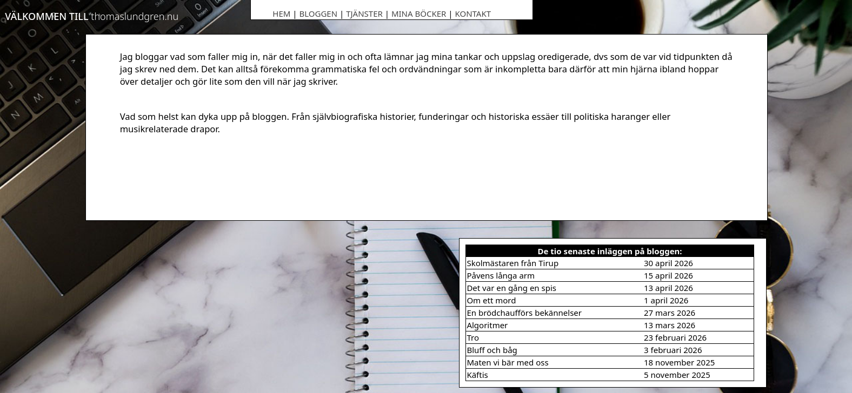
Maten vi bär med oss (507, 362)
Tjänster (364, 13)
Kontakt (473, 13)
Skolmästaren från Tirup (512, 263)
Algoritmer (487, 325)
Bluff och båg (492, 349)
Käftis (477, 374)
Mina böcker (418, 13)
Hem (281, 13)
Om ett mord (491, 300)
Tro (473, 337)
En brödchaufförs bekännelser (524, 312)
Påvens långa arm (501, 275)
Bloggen (318, 13)
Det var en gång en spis (511, 287)
